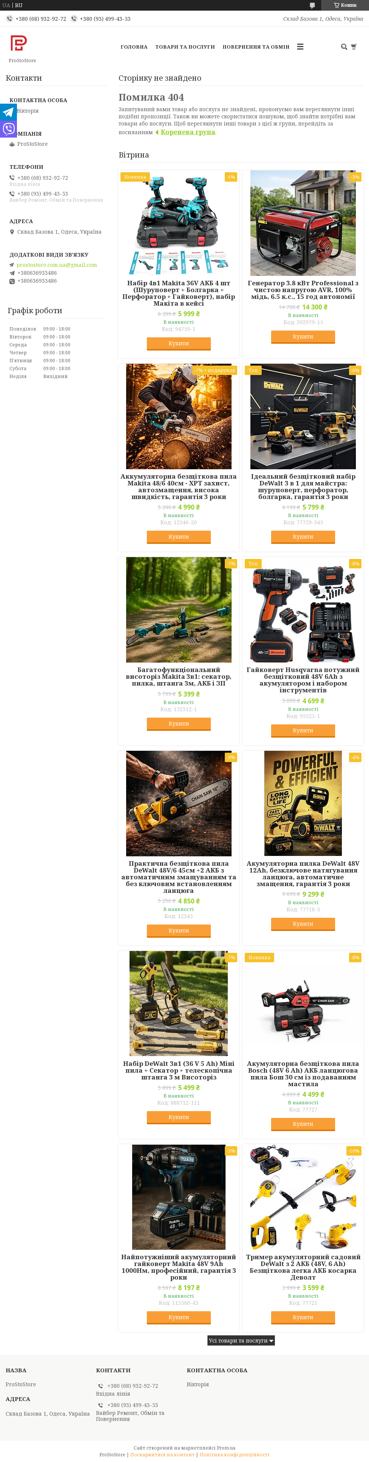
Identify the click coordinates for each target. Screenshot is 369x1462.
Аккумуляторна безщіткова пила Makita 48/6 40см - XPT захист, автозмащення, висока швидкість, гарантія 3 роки (178, 486)
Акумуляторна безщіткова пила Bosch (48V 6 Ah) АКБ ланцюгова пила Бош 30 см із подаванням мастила (303, 1073)
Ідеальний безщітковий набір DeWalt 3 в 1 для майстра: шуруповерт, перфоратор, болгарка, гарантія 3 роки (303, 486)
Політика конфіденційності (235, 1454)
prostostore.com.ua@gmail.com (57, 265)
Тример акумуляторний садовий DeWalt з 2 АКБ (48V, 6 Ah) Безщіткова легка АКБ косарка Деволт (303, 1267)
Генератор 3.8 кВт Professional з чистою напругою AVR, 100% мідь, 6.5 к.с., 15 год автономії (303, 290)
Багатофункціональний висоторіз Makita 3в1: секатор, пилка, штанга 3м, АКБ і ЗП (179, 676)
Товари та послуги (185, 46)
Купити (179, 343)
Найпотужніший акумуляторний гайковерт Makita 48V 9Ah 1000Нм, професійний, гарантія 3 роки (178, 1267)
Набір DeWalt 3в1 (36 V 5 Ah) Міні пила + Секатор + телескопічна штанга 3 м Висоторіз (179, 1070)
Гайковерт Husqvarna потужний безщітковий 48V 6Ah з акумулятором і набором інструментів (303, 679)
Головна (134, 46)
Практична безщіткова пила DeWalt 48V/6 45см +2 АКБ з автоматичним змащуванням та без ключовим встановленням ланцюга (178, 877)
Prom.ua (226, 1448)
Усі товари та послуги (238, 1340)
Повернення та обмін (256, 46)
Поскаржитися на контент (162, 1454)
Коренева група (188, 131)
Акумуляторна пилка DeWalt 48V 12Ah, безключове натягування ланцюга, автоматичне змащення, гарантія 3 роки (303, 873)
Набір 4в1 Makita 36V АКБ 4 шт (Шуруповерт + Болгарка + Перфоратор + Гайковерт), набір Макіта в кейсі (178, 293)
